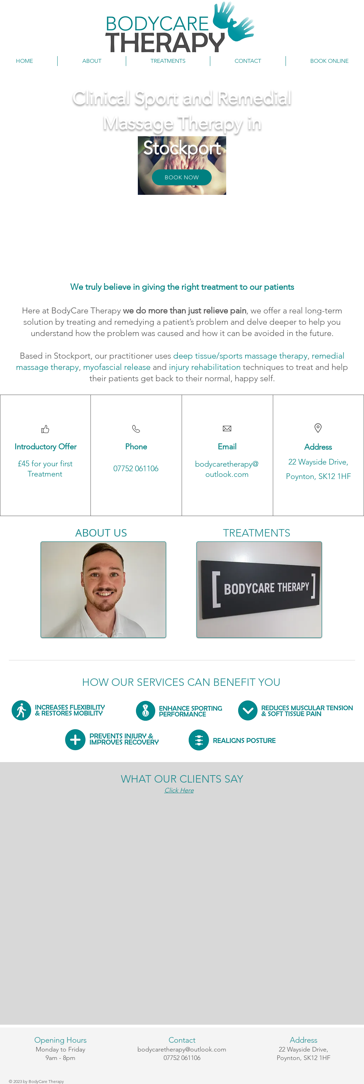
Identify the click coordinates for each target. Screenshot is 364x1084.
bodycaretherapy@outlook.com (181, 1049)
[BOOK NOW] (182, 177)
